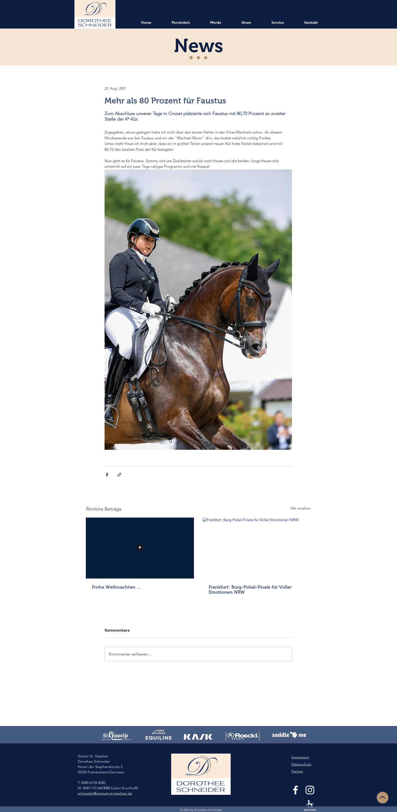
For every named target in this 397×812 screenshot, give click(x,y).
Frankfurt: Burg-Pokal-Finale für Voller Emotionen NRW (250, 590)
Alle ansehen (300, 508)
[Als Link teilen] (119, 474)
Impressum (300, 757)
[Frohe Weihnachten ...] (140, 548)
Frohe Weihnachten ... (116, 587)
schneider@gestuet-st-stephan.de (105, 793)
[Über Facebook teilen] (107, 474)
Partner (297, 771)
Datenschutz (301, 764)
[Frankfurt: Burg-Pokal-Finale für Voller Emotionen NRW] (257, 548)
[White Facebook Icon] (295, 790)
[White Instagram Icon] (310, 790)
